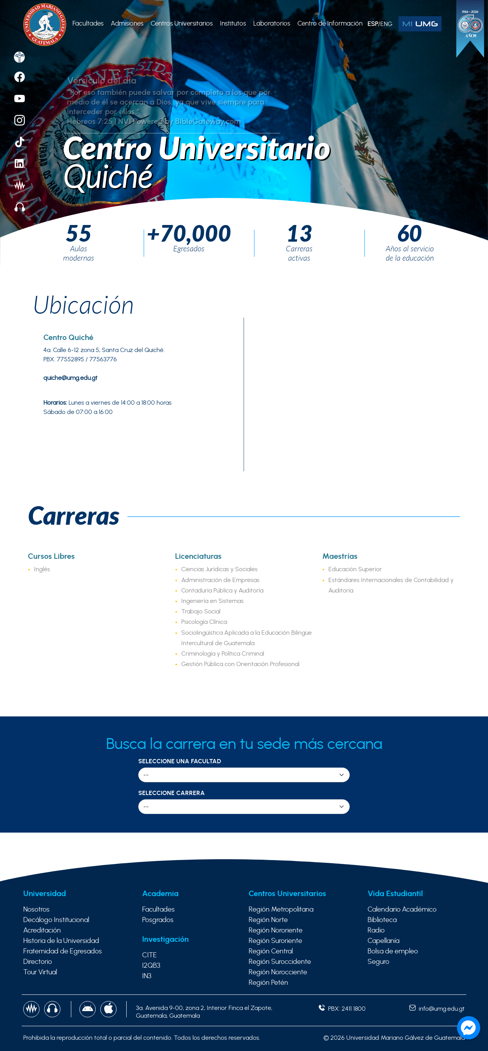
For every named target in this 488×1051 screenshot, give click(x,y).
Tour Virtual (40, 972)
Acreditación (42, 930)
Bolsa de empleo (393, 951)
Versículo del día (101, 81)
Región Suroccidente (280, 961)
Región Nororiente (275, 930)
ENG (386, 24)
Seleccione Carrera (171, 793)
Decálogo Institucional (56, 920)
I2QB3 (151, 965)
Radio (376, 930)
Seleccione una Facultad (179, 761)
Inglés (42, 569)
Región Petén (268, 982)
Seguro (378, 961)
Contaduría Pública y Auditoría (222, 590)
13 (299, 233)
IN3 (146, 976)
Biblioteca (382, 920)
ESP (373, 24)
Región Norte (268, 920)
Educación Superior (355, 569)
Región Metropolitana (281, 909)
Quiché (107, 176)
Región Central (271, 951)
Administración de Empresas (220, 580)
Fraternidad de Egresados (62, 951)
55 (78, 233)
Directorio (37, 961)
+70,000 (189, 233)
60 (409, 233)
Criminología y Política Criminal (222, 654)
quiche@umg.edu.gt (70, 378)
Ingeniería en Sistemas (212, 601)
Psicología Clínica (204, 622)
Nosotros (36, 909)
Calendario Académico (402, 909)
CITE (149, 955)
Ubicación (83, 304)
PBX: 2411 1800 (342, 1009)
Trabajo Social (200, 611)
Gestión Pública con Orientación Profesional (240, 664)
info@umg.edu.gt (437, 1009)
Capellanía (383, 941)
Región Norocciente (278, 972)
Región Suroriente (275, 941)
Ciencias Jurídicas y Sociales (219, 569)
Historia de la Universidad (61, 941)
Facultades (158, 909)
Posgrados (158, 920)
